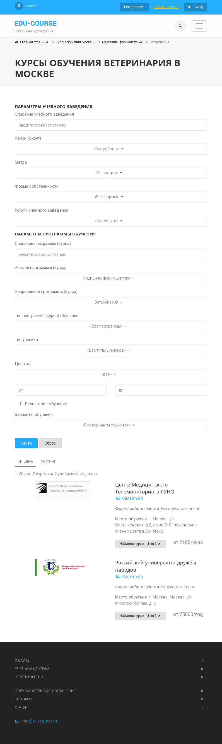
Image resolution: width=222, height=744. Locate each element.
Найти (26, 443)
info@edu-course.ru (36, 721)
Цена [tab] (25, 461)
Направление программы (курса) (46, 291)
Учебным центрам (32, 669)
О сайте (22, 660)
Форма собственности (37, 186)
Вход (195, 7)
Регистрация (134, 7)
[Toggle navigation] (199, 26)
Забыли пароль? (166, 7)
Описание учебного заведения (44, 114)
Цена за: (23, 363)
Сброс (50, 443)
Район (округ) (28, 138)
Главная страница (34, 42)
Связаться (129, 498)
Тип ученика (26, 339)
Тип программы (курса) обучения (46, 315)
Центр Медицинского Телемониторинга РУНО (144, 488)
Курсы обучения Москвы (75, 42)
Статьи (21, 707)
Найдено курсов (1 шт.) (141, 544)
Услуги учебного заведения (41, 210)
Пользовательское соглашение (45, 691)
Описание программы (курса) (43, 243)
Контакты (24, 699)
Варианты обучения (34, 414)
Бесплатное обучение (43, 403)
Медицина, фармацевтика (122, 42)
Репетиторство (29, 677)
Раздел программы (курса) (41, 267)
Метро (21, 162)
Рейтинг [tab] (48, 461)
